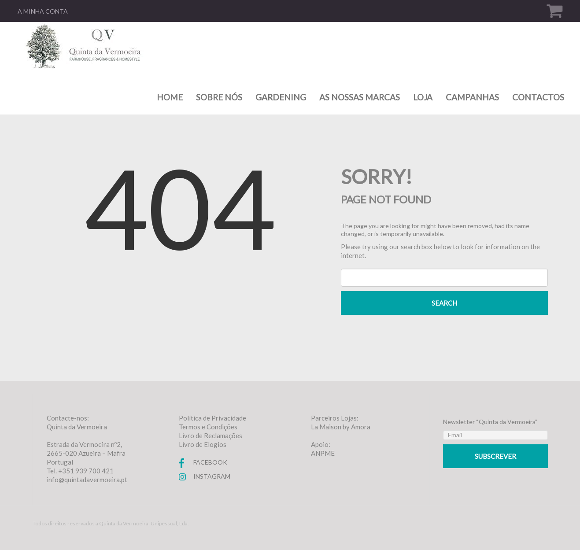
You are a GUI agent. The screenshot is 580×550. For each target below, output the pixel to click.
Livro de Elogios (202, 444)
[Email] (495, 435)
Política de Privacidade (212, 418)
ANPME (323, 453)
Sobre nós (219, 97)
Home (170, 97)
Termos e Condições (208, 427)
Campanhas (472, 97)
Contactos (538, 97)
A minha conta (43, 11)
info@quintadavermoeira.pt (87, 480)
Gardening (280, 97)
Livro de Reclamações (210, 435)
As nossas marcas (359, 97)
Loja (422, 97)
